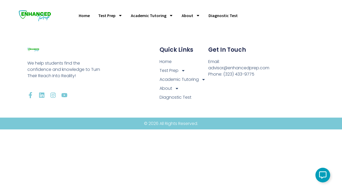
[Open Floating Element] (322, 175)
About (191, 15)
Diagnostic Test (223, 15)
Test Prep (110, 15)
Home (84, 15)
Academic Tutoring (152, 15)
